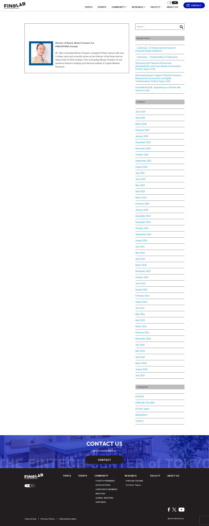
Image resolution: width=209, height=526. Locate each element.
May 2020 (140, 351)
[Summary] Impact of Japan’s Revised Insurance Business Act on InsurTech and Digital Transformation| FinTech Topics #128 (158, 78)
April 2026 (140, 118)
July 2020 (140, 345)
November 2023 (143, 271)
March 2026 (141, 124)
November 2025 (143, 148)
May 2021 (140, 314)
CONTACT (194, 5)
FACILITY (155, 7)
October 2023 (141, 277)
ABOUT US (172, 7)
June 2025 (140, 179)
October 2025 (141, 155)
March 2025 (141, 197)
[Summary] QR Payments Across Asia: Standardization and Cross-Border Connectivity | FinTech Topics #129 (158, 66)
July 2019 (140, 375)
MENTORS (100, 493)
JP (170, 3)
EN (175, 3)
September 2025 (143, 161)
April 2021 (140, 320)
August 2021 (141, 302)
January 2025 (141, 210)
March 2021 (141, 326)
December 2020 (143, 339)
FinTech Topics (142, 409)
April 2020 (140, 357)
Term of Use (30, 518)
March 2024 (141, 265)
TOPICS (89, 7)
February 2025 (142, 204)
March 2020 (141, 363)
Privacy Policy (48, 518)
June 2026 (140, 112)
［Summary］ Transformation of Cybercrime (156, 57)
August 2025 (141, 167)
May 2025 (140, 185)
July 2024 (140, 247)
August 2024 (141, 240)
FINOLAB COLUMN (144, 403)
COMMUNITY (118, 7)
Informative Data (67, 518)
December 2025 (143, 142)
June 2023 (140, 283)
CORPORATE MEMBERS (107, 489)
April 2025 (140, 191)
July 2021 (140, 308)
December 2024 (143, 216)
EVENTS (102, 7)
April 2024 (140, 259)
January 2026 (141, 136)
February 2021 (142, 332)
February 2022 (142, 296)
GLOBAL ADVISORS (105, 497)
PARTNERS (101, 502)
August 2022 (141, 289)
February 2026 (142, 130)
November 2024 (143, 222)
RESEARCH (137, 7)
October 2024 (141, 228)
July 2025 (140, 173)
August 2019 (141, 369)
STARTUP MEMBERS (105, 480)
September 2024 (143, 234)
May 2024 (140, 253)
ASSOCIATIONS (103, 485)
